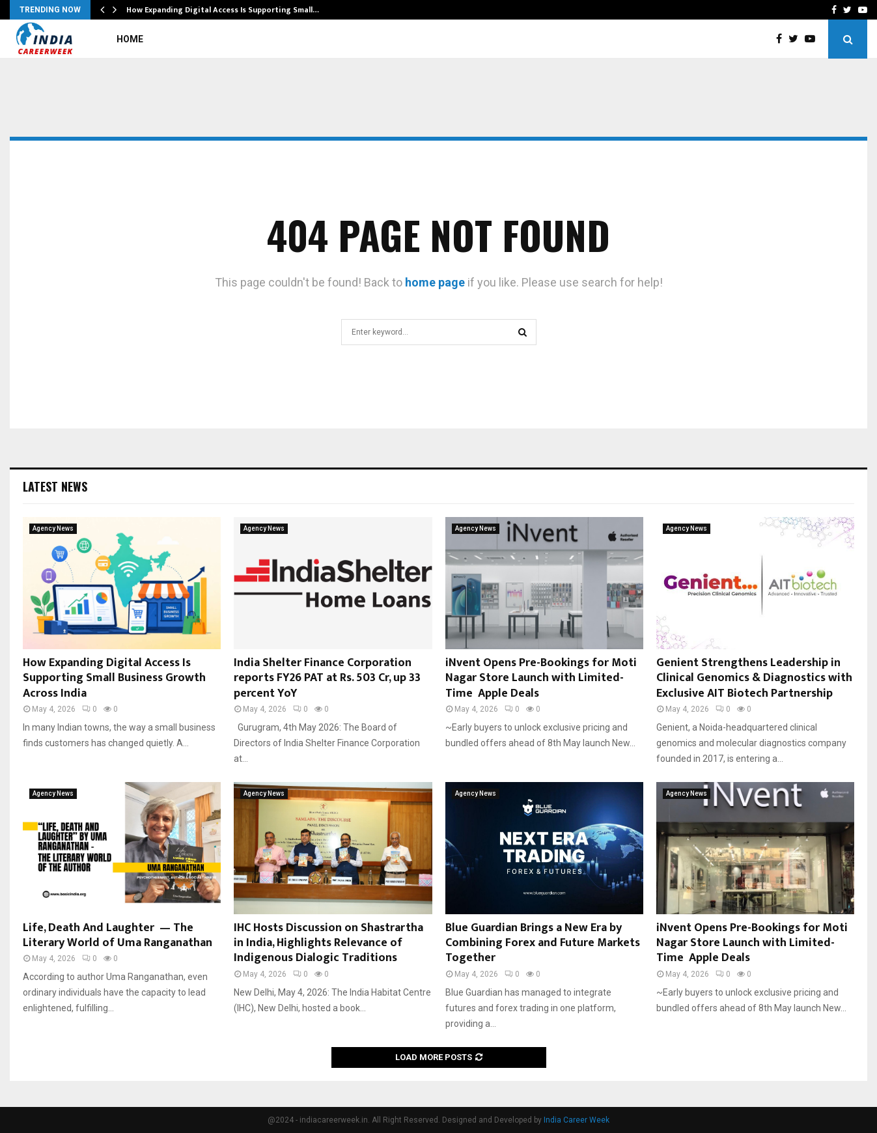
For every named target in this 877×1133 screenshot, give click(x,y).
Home (130, 39)
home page (435, 282)
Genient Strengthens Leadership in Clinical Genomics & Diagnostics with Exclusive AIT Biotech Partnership (754, 678)
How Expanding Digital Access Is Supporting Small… (222, 9)
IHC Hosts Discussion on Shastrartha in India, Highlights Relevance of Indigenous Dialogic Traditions (328, 943)
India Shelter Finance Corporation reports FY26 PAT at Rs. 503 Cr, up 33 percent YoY (327, 678)
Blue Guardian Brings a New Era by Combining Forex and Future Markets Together (542, 943)
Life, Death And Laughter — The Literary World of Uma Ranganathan (117, 935)
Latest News (55, 486)
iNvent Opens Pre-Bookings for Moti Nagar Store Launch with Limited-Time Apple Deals (541, 678)
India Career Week (576, 1120)
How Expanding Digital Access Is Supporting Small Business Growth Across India (114, 678)
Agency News (53, 528)
